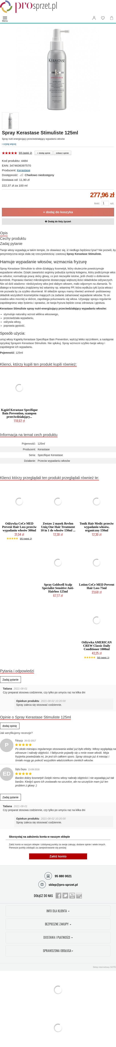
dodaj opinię (9, 725)
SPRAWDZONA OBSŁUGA (58, 950)
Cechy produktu (13, 238)
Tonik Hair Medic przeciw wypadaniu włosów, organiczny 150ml (97, 527)
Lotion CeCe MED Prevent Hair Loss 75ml (96, 586)
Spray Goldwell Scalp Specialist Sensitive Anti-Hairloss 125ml (58, 588)
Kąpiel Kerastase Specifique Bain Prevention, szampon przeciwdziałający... (19, 413)
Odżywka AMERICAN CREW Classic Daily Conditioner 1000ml (97, 646)
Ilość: (97, 203)
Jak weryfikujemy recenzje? (16, 732)
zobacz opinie (62, 153)
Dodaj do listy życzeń (58, 221)
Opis (4, 233)
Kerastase (23, 170)
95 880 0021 (58, 875)
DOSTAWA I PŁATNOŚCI (58, 937)
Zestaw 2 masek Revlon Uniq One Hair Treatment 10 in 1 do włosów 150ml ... (58, 527)
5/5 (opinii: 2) (25, 153)
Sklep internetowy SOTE (104, 967)
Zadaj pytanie (11, 244)
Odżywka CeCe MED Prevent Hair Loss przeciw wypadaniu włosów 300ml (19, 527)
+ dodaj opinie (43, 153)
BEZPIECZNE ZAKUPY (58, 924)
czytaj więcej (9, 144)
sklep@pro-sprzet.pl (58, 884)
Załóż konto (58, 856)
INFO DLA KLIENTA (58, 911)
